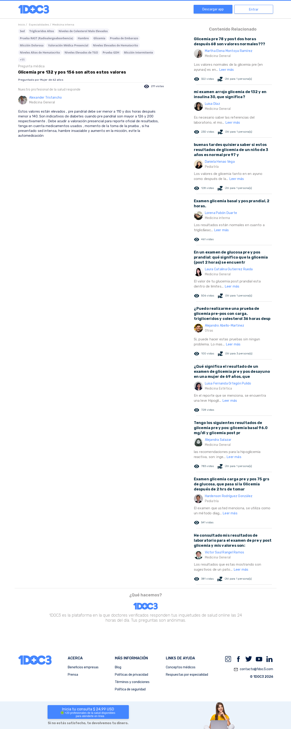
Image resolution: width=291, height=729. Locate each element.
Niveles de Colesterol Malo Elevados (83, 31)
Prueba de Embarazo (124, 38)
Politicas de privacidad (131, 675)
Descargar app (213, 9)
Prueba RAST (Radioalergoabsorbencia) (46, 38)
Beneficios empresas (83, 667)
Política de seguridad (130, 689)
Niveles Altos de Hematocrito (40, 52)
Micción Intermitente (138, 52)
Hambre (83, 38)
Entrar (253, 9)
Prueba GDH (111, 52)
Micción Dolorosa (32, 45)
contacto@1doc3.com (253, 669)
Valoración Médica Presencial (68, 45)
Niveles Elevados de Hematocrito (115, 45)
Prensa (73, 675)
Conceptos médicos (180, 667)
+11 (22, 60)
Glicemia (99, 38)
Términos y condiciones (132, 682)
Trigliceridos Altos (41, 31)
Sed (22, 31)
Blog (118, 667)
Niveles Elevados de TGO (81, 52)
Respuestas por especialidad (187, 675)
